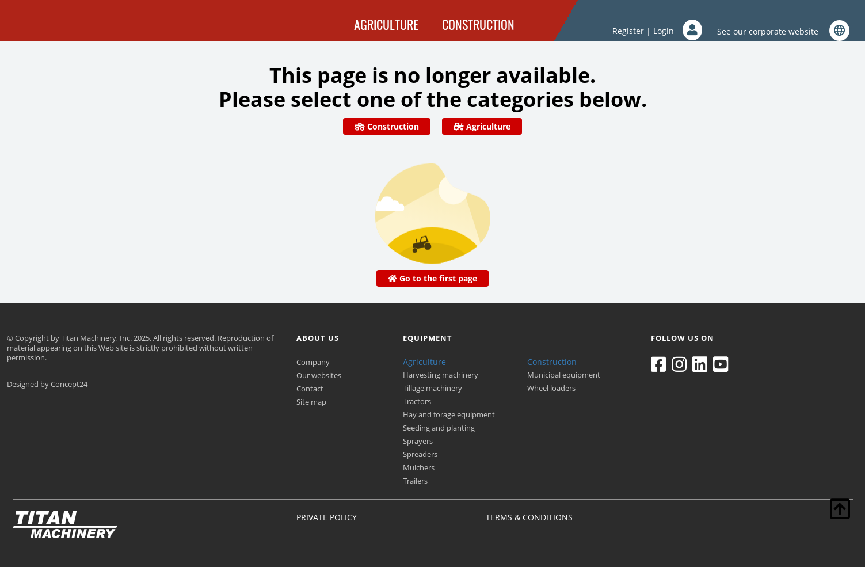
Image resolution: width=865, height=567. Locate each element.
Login (677, 30)
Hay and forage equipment (449, 414)
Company (313, 362)
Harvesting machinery (440, 375)
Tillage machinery (432, 388)
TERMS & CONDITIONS (529, 517)
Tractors (417, 401)
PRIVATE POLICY (326, 517)
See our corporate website (783, 31)
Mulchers (419, 467)
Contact (309, 388)
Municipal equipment (563, 375)
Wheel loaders (551, 388)
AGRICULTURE (386, 24)
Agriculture (482, 126)
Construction (387, 126)
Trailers (415, 480)
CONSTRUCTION (478, 24)
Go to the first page (432, 278)
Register (628, 30)
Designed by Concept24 (47, 384)
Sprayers (418, 441)
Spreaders (420, 454)
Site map (311, 402)
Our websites (318, 375)
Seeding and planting (439, 428)
